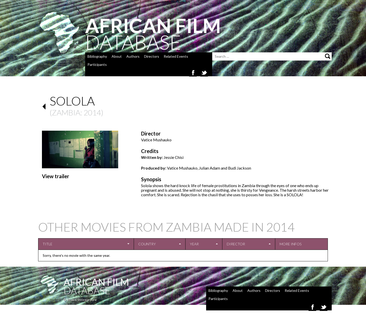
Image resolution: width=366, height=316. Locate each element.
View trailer (55, 176)
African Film (96, 282)
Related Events (176, 56)
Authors (133, 56)
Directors (151, 56)
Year (194, 244)
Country (147, 244)
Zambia (66, 112)
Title (47, 244)
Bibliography (97, 56)
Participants (97, 64)
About (117, 56)
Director (236, 244)
